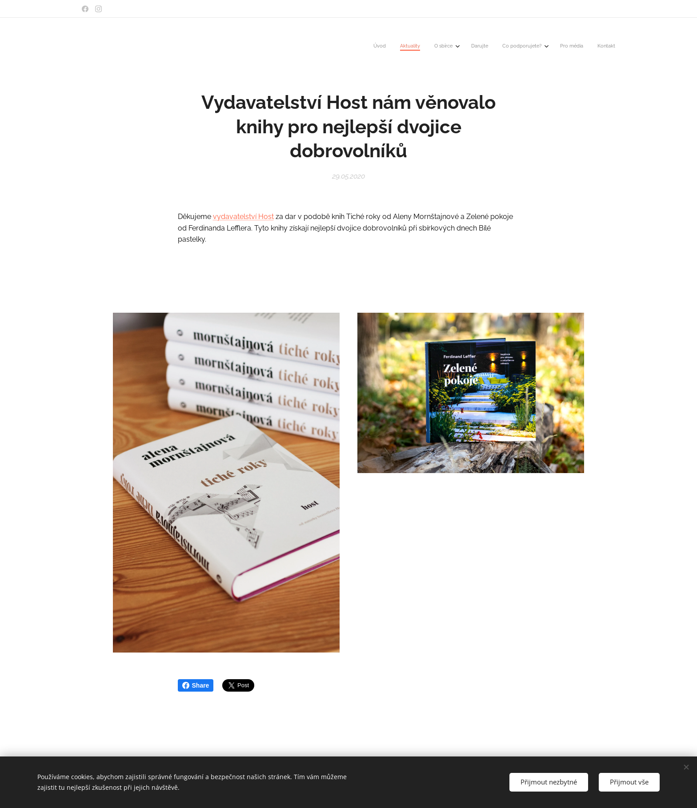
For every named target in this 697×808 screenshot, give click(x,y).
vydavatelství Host (243, 216)
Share (195, 685)
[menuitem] (523, 47)
